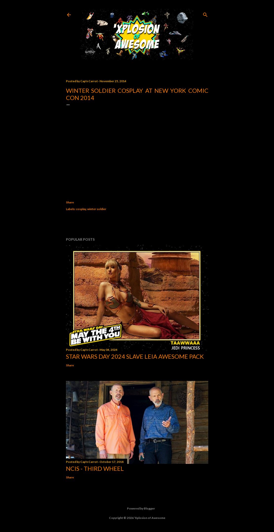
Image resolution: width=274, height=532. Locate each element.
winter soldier (96, 209)
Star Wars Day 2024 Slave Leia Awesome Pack (135, 356)
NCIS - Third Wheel (95, 468)
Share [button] (70, 202)
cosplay (81, 209)
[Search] (205, 14)
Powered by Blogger (137, 509)
